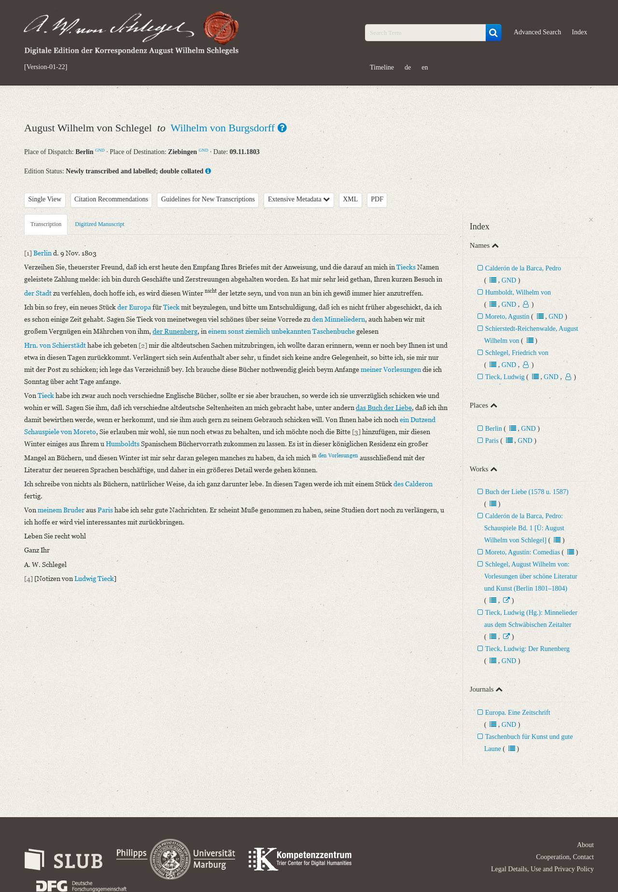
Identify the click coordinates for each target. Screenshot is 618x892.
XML (350, 199)
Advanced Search (537, 32)
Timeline (382, 67)
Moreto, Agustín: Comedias (522, 552)
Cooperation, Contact (565, 857)
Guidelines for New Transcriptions (208, 199)
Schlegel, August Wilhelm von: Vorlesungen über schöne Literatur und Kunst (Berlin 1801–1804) (530, 576)
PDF (377, 199)
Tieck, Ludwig (505, 377)
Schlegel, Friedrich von (516, 352)
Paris (492, 440)
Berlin (493, 428)
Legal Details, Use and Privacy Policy (542, 869)
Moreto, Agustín (507, 316)
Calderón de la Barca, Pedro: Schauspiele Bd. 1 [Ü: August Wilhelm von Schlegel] (524, 528)
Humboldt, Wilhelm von (518, 292)
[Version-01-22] (45, 67)
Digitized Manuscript (99, 224)
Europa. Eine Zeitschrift (517, 712)
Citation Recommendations (111, 199)
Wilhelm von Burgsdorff (223, 128)
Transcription (45, 224)
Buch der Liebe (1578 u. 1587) (527, 492)
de (408, 67)
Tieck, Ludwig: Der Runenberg (527, 648)
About (585, 845)
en (424, 67)
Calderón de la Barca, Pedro (523, 268)
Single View (45, 199)
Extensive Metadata (299, 199)
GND (100, 150)
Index (579, 32)
